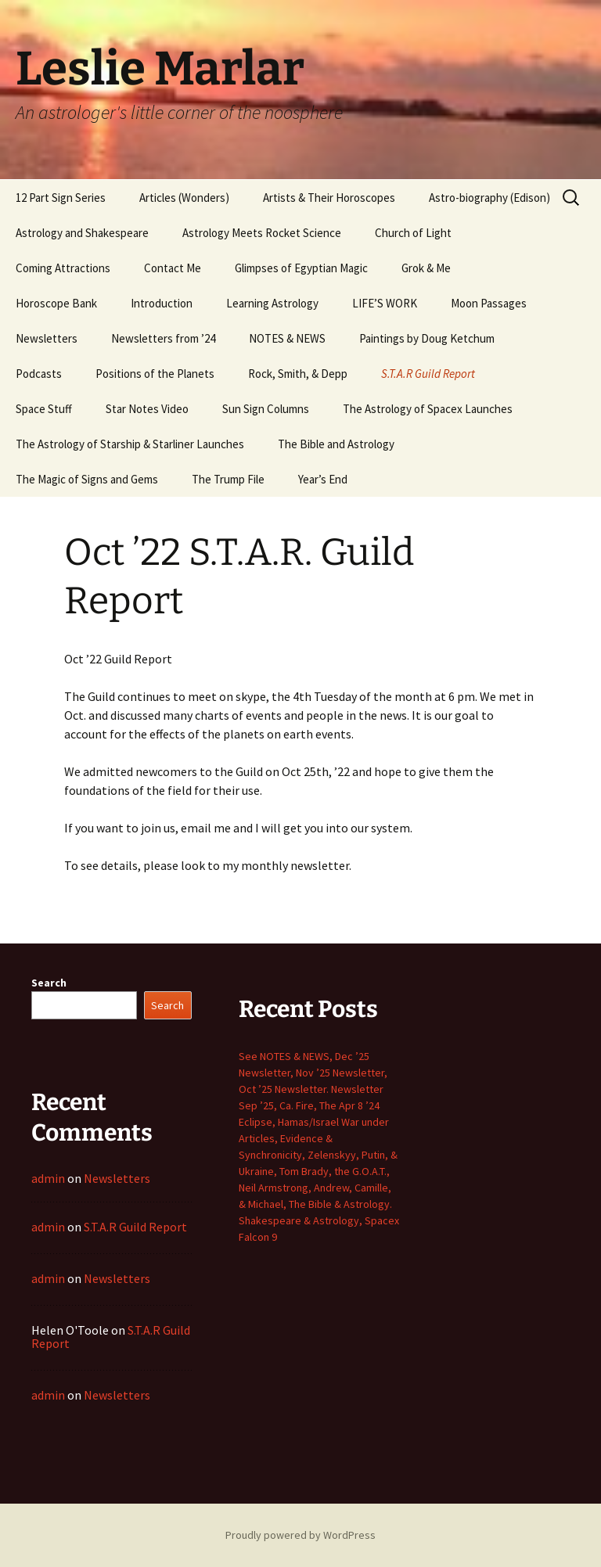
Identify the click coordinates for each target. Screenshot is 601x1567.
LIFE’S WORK (384, 303)
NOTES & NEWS (287, 338)
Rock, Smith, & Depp (297, 373)
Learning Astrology (272, 303)
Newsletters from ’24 (163, 338)
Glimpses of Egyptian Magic (301, 268)
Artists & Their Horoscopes (329, 197)
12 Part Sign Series (61, 197)
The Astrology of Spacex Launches (428, 408)
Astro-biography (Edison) (489, 197)
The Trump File (228, 479)
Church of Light (413, 232)
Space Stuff (44, 408)
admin (48, 1178)
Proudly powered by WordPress (300, 1535)
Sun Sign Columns (265, 408)
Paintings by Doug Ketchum (427, 338)
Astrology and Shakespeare (82, 232)
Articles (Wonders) (184, 197)
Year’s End (322, 479)
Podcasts (39, 373)
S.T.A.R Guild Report (428, 373)
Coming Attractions (63, 268)
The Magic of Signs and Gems (87, 479)
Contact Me (172, 268)
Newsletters (46, 338)
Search (49, 983)
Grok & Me (426, 268)
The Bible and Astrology (336, 444)
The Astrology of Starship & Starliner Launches (130, 444)
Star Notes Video (147, 408)
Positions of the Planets (154, 373)
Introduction (162, 303)
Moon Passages (489, 303)
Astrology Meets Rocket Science (261, 232)
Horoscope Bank (56, 303)
